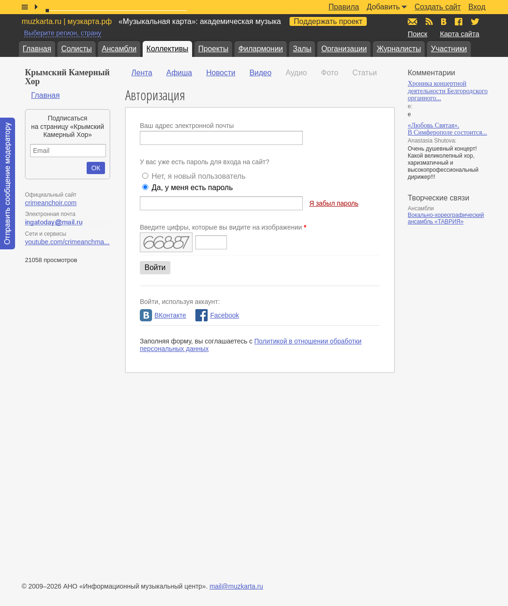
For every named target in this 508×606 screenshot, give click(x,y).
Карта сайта (459, 34)
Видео (261, 73)
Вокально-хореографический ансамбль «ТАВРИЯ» (446, 218)
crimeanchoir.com (51, 203)
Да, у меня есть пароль (192, 187)
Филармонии (260, 49)
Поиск (417, 34)
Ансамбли (119, 49)
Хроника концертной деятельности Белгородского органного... (448, 91)
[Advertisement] (451, 377)
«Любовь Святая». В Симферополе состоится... (447, 129)
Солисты (76, 49)
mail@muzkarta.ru (236, 586)
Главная (37, 49)
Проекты (213, 49)
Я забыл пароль (333, 203)
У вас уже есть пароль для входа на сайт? (204, 162)
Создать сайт (437, 7)
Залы (302, 49)
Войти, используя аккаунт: (180, 301)
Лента (141, 73)
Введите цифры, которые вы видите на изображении (223, 227)
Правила (344, 7)
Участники (449, 49)
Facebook (217, 315)
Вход (476, 7)
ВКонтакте (163, 315)
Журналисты (399, 49)
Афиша (179, 73)
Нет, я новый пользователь (199, 176)
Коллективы (167, 49)
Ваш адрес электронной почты (187, 125)
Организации (344, 49)
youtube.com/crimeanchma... (67, 242)
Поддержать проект (328, 21)
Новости (220, 73)
